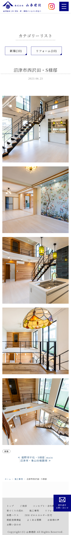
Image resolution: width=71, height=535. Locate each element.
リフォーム (51, 510)
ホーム (8, 479)
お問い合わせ (14, 524)
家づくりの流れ (15, 510)
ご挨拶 (23, 505)
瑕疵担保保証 (14, 519)
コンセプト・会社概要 (45, 505)
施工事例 (19, 479)
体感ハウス (13, 515)
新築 (6, 451)
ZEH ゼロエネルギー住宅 (38, 515)
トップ (10, 505)
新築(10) (16, 51)
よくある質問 (34, 519)
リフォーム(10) (46, 51)
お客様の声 (53, 519)
